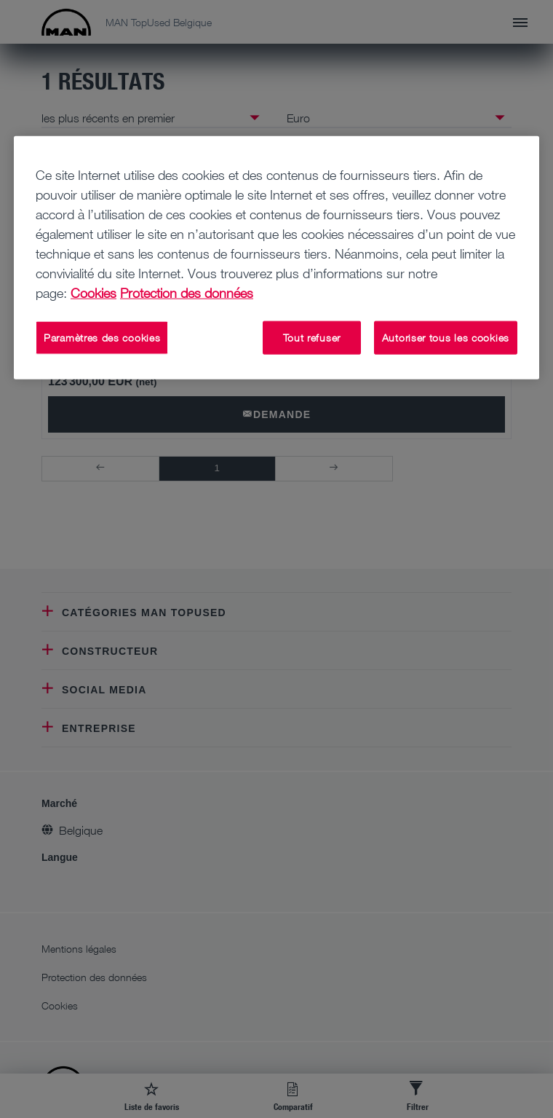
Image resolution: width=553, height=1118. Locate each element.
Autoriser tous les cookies (445, 337)
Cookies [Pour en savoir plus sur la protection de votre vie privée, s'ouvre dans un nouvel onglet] (93, 293)
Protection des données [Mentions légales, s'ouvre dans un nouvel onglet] (186, 293)
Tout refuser (312, 337)
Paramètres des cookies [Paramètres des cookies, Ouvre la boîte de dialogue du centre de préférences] (102, 337)
